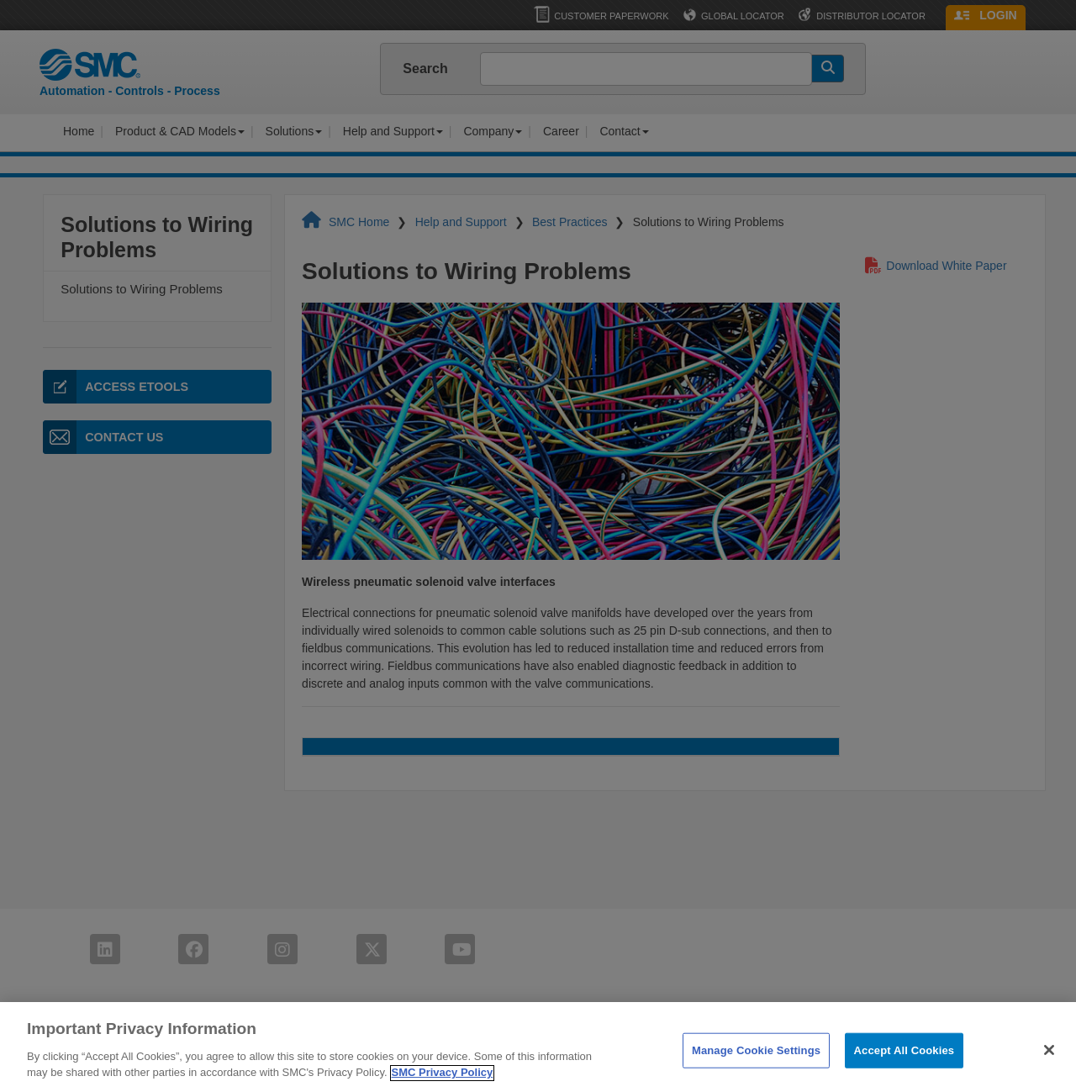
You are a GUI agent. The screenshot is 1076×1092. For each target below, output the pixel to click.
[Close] (1049, 1059)
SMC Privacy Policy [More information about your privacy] (442, 1082)
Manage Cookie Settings (756, 1058)
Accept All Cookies (904, 1058)
